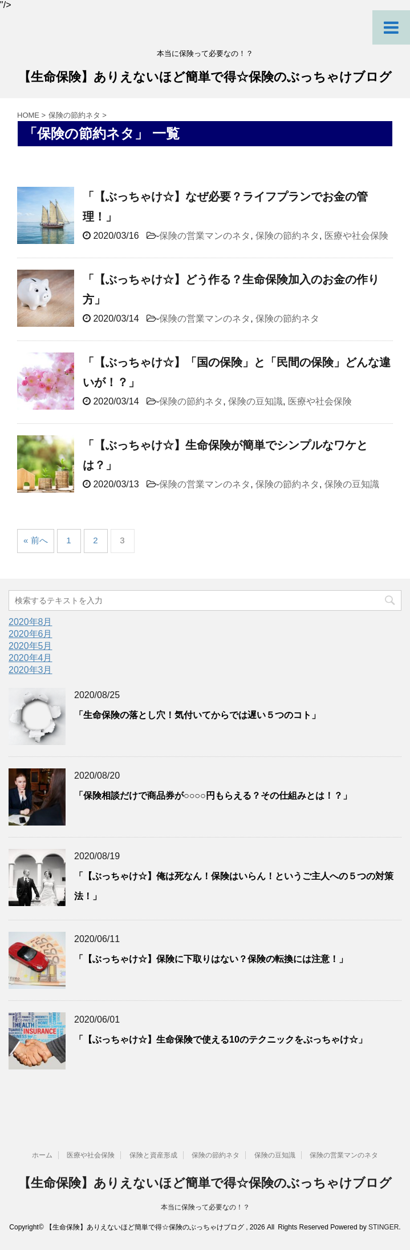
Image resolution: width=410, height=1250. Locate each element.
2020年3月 (30, 670)
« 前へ (35, 540)
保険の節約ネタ (287, 236)
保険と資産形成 (153, 1155)
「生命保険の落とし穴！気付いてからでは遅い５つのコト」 (197, 715)
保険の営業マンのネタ (204, 236)
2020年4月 (30, 658)
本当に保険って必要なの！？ (205, 1207)
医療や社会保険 (356, 236)
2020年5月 (30, 646)
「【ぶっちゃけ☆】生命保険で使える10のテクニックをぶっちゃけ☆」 (220, 1039)
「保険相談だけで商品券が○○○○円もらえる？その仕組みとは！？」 (213, 795)
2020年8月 (30, 622)
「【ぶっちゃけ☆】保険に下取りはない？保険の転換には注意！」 (211, 959)
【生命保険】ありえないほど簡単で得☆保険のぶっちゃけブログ (205, 78)
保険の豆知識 (255, 401)
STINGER (383, 1227)
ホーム (42, 1155)
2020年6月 (30, 634)
